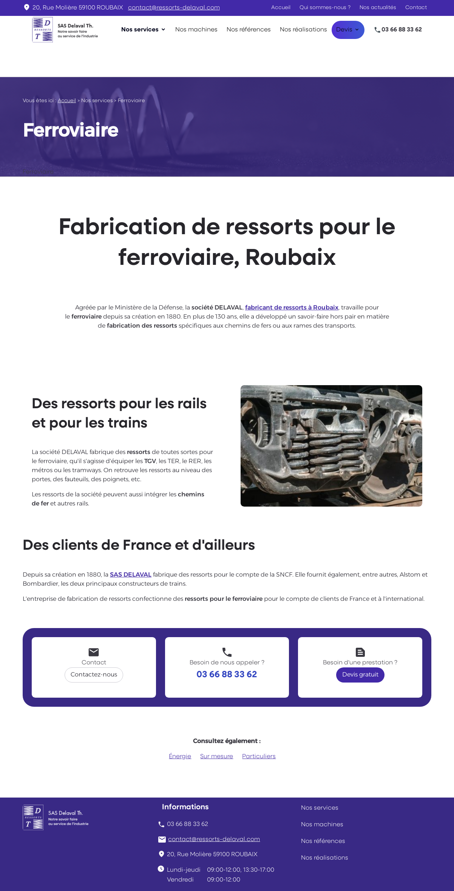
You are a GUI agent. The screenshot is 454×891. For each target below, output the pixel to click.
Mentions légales (123, 874)
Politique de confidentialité (200, 874)
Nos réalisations (303, 30)
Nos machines (196, 30)
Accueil (280, 8)
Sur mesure (216, 723)
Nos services (140, 30)
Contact (416, 8)
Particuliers (259, 723)
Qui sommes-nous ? (325, 8)
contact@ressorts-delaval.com (174, 8)
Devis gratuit (360, 642)
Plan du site (338, 874)
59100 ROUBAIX (77, 8)
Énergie (180, 723)
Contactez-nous (94, 642)
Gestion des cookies (281, 874)
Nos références (249, 30)
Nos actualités (378, 8)
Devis (344, 30)
